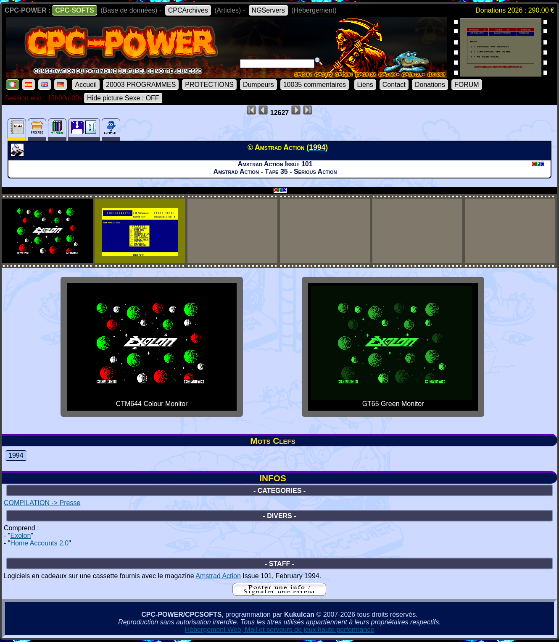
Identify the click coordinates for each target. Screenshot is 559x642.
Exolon (20, 535)
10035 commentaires (314, 84)
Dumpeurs (258, 84)
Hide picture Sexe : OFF (123, 98)
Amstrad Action (218, 575)
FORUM (466, 84)
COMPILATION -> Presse (42, 502)
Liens (365, 84)
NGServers (268, 10)
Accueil (86, 84)
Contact (394, 84)
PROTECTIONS (209, 84)
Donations (430, 84)
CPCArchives (188, 10)
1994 (16, 455)
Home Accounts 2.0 (39, 543)
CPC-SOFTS (74, 10)
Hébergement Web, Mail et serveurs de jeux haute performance (279, 629)
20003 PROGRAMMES (141, 84)
